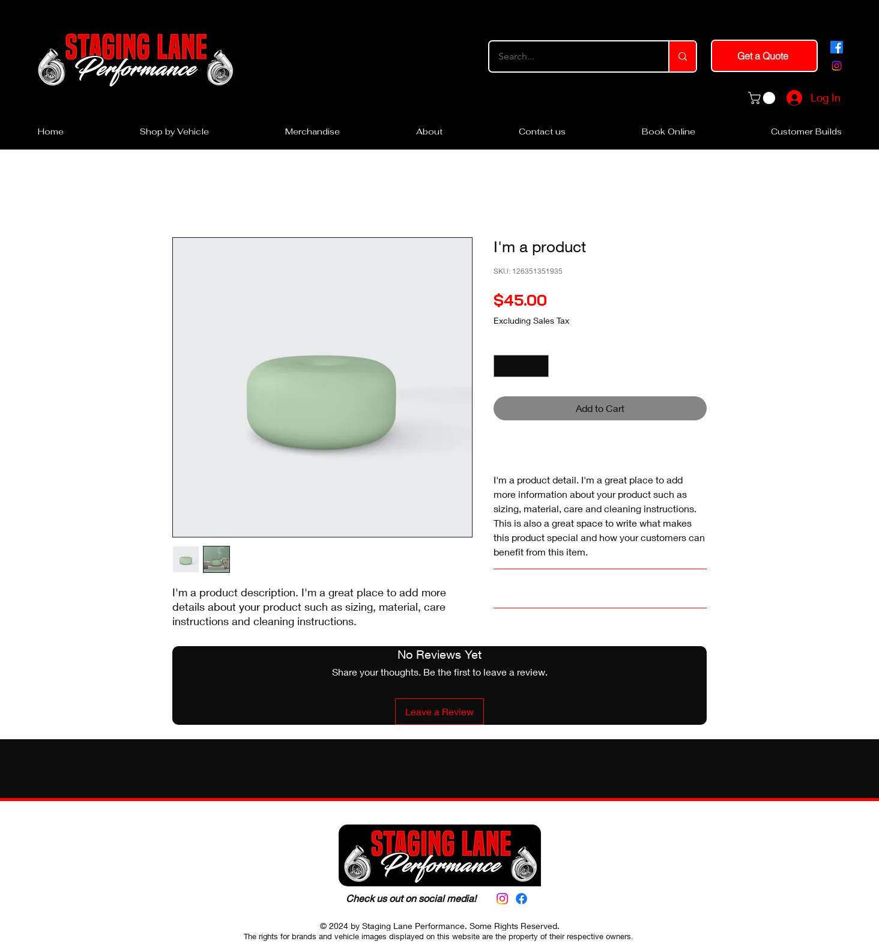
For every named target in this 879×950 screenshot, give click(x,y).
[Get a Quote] (764, 56)
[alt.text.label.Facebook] (836, 47)
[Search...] (570, 56)
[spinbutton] (521, 366)
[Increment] (539, 366)
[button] (763, 98)
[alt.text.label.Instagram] (836, 65)
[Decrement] (502, 366)
